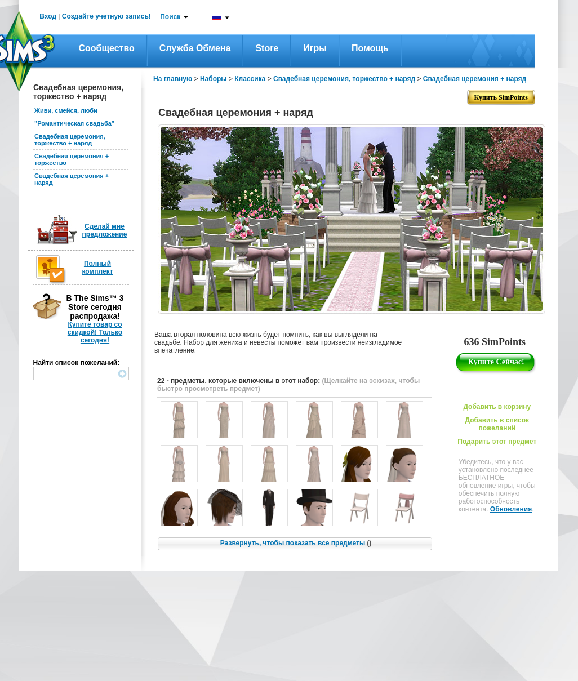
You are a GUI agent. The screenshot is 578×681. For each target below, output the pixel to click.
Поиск (170, 17)
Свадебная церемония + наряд (474, 79)
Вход (47, 16)
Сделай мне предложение (104, 230)
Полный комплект (97, 267)
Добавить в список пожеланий (497, 424)
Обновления (511, 509)
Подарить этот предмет (496, 442)
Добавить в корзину (497, 407)
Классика (249, 79)
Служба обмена (195, 48)
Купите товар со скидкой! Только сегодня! (95, 332)
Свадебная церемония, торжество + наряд (69, 139)
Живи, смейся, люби (65, 110)
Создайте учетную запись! (106, 16)
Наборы (213, 79)
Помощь (370, 48)
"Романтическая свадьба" (74, 123)
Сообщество (107, 48)
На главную (172, 79)
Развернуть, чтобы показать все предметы (295, 543)
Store (266, 48)
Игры (315, 48)
